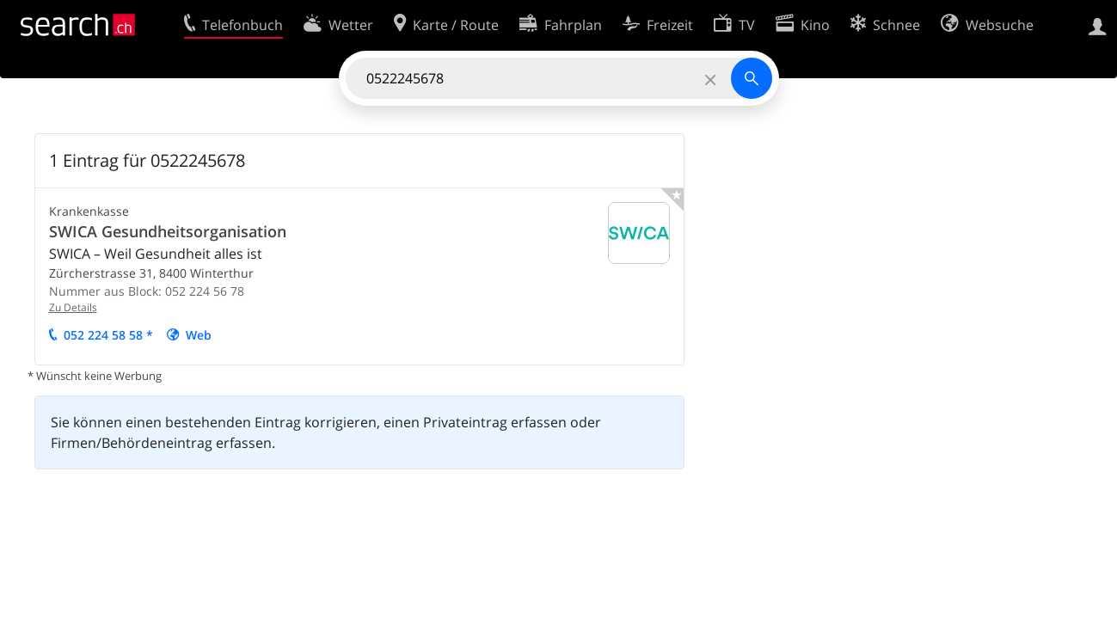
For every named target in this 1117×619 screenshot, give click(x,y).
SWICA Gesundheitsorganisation (167, 231)
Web (199, 335)
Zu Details (73, 307)
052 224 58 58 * (108, 335)
